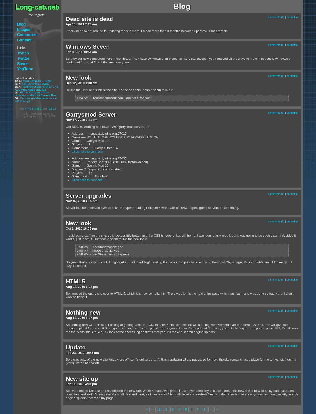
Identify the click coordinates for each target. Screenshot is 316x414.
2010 (81, 83)
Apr (68, 24)
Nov (69, 120)
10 (73, 24)
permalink (292, 17)
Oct (68, 228)
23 (74, 353)
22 (74, 287)
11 (73, 384)
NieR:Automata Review (35, 83)
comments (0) (276, 17)
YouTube (25, 69)
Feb (68, 353)
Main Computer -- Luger (37, 80)
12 (74, 83)
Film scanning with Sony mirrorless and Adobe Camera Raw (35, 94)
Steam (23, 64)
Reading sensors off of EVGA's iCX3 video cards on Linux (36, 88)
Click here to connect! (87, 151)
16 (74, 201)
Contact (24, 40)
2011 (80, 24)
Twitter (23, 58)
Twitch (23, 53)
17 (74, 120)
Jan (68, 52)
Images (23, 29)
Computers (27, 35)
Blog (21, 24)
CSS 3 (38, 108)
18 (74, 318)
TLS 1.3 (51, 108)
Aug (69, 287)
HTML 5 (29, 108)
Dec (69, 83)
